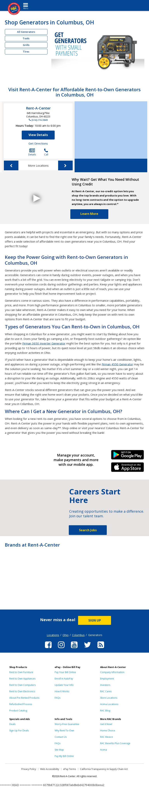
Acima (103, 749)
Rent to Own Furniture (21, 672)
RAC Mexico (106, 737)
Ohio (66, 635)
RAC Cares (106, 691)
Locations (53, 635)
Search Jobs (88, 530)
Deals (12, 724)
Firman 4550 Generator (117, 364)
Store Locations (108, 697)
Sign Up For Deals (19, 730)
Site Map (59, 749)
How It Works (62, 691)
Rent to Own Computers (22, 685)
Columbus (78, 635)
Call (46, 152)
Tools (26, 38)
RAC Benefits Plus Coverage (115, 743)
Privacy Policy (28, 769)
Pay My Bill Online (64, 756)
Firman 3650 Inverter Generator (43, 343)
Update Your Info (64, 685)
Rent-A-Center (38, 108)
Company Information (112, 672)
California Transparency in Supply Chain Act (104, 769)
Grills (26, 45)
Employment (107, 678)
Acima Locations (109, 704)
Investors (105, 685)
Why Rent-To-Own (64, 730)
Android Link (127, 456)
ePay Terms (69, 769)
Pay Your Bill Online (65, 672)
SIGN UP (94, 620)
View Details (38, 135)
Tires (26, 51)
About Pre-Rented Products (24, 697)
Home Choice (107, 730)
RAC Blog (105, 710)
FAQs (57, 697)
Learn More (89, 214)
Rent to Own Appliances (22, 678)
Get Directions (38, 143)
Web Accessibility (49, 769)
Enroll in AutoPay (64, 678)
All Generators (26, 32)
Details (32, 152)
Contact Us (61, 737)
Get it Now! (106, 724)
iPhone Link (128, 468)
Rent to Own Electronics (22, 691)
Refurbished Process (20, 704)
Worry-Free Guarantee (67, 724)
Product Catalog (18, 710)
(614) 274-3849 (39, 120)
